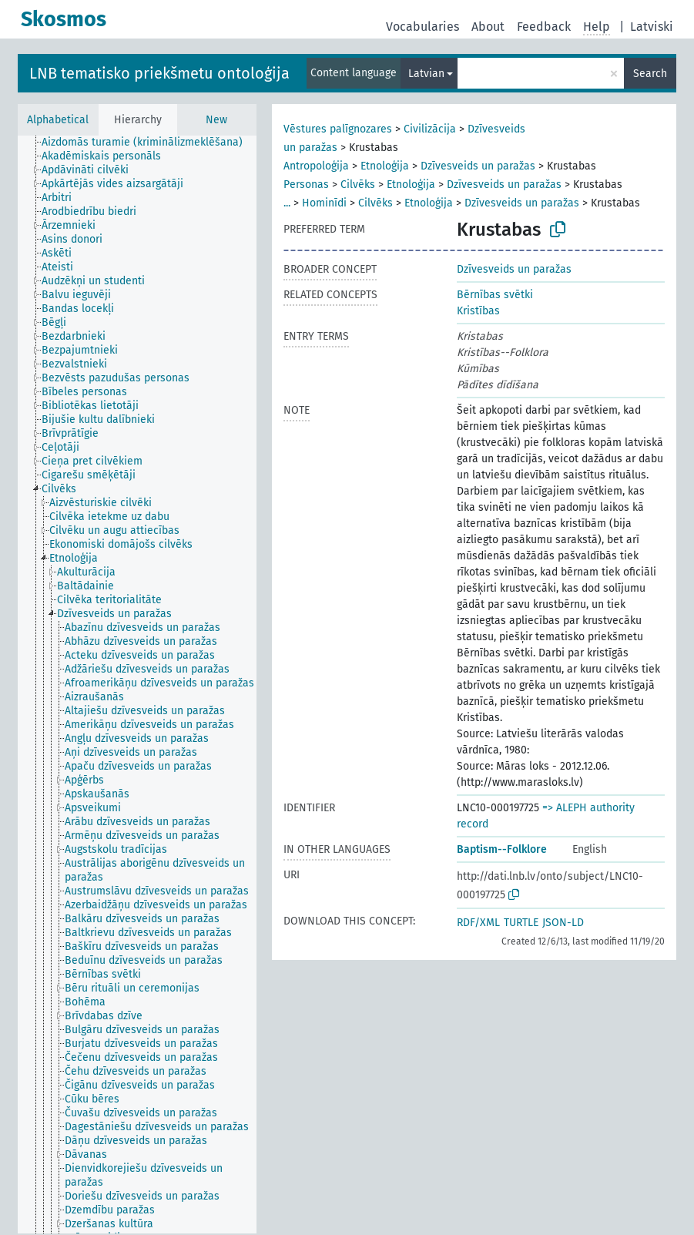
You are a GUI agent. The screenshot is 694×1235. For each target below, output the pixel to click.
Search (650, 73)
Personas (306, 184)
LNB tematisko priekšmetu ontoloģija (159, 73)
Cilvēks (357, 184)
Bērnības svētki (495, 294)
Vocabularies (422, 26)
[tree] (137, 684)
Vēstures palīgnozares (337, 129)
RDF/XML (478, 922)
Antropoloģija (316, 166)
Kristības (478, 310)
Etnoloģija (384, 166)
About (488, 26)
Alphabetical (58, 119)
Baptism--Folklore (502, 849)
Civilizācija (430, 129)
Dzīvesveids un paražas (478, 166)
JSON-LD (563, 922)
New (216, 119)
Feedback (544, 26)
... (286, 203)
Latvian (426, 73)
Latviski (651, 26)
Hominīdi (324, 203)
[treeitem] (148, 142)
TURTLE (521, 922)
